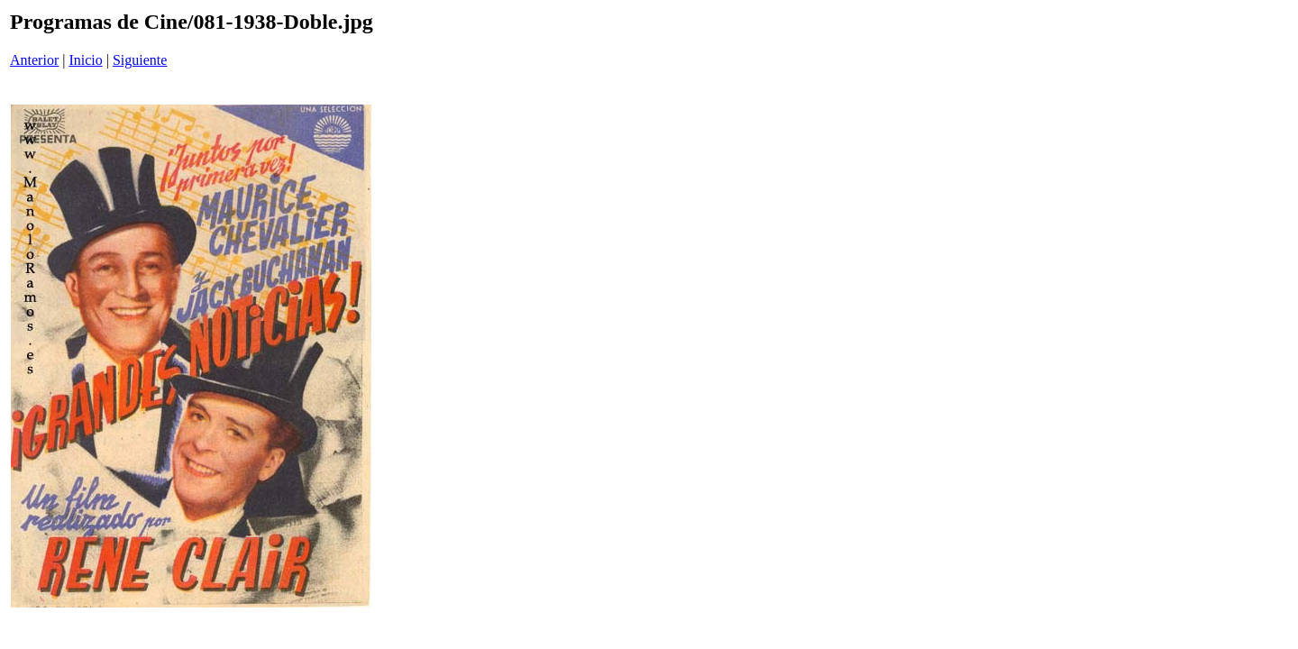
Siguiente (140, 60)
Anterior (34, 60)
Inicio (85, 60)
